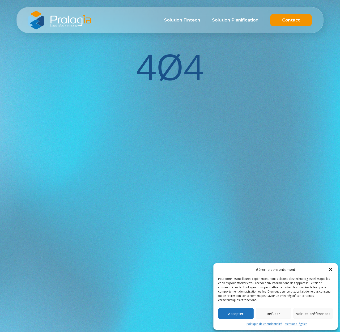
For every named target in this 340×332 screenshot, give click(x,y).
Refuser (273, 313)
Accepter (235, 313)
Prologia (59, 20)
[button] (330, 269)
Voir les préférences (313, 313)
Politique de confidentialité (264, 324)
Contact (291, 20)
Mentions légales (296, 324)
